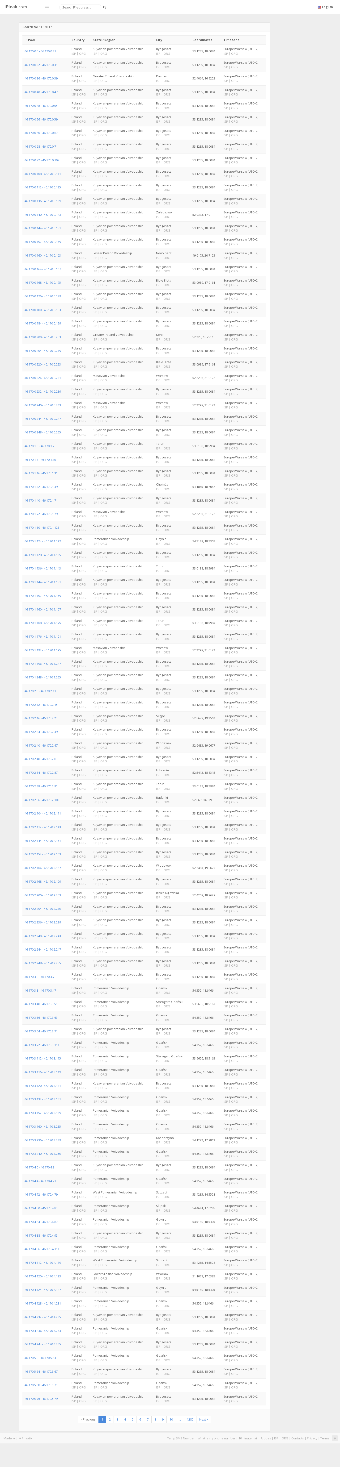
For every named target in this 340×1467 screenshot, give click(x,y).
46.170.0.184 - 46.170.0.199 (43, 323)
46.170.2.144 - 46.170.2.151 (43, 841)
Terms (324, 1438)
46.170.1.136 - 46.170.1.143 (43, 568)
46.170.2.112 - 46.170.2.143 (43, 827)
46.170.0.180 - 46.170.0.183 (43, 310)
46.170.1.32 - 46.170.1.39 (41, 487)
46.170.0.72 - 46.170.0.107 (42, 160)
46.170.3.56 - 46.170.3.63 (41, 1017)
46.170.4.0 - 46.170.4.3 (39, 1167)
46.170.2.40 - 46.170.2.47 (41, 745)
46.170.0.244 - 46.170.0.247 (43, 418)
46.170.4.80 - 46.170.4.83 (41, 1208)
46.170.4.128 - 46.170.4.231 (43, 1303)
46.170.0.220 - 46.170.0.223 (43, 364)
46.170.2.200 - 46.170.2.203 (43, 895)
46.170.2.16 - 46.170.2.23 (41, 718)
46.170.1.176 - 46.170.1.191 (43, 636)
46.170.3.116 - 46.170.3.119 (43, 1072)
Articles (266, 1438)
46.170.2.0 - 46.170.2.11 (40, 691)
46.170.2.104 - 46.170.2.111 (43, 813)
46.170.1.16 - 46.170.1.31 (41, 473)
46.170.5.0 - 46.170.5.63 (40, 1358)
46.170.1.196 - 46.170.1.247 (43, 663)
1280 (190, 1419)
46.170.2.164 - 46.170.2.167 (43, 868)
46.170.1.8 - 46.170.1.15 (40, 459)
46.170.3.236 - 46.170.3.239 (43, 1140)
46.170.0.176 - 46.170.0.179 (43, 296)
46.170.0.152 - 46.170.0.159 (43, 242)
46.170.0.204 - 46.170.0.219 (43, 351)
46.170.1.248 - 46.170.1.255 (43, 677)
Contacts (297, 1438)
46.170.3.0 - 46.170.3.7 (39, 977)
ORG (285, 1438)
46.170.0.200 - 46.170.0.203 (43, 337)
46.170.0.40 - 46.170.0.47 (41, 92)
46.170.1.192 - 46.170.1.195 (43, 650)
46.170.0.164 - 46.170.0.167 (43, 269)
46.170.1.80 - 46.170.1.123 (42, 527)
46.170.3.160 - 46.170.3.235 (43, 1126)
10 (171, 1419)
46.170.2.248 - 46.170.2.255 (43, 963)
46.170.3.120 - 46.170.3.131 (43, 1086)
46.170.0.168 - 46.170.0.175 (43, 282)
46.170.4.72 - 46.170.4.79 (41, 1194)
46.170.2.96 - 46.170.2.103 (42, 800)
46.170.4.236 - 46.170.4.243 (43, 1331)
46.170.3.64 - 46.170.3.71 (41, 1031)
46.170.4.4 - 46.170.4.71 (40, 1181)
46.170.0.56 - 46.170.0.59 (41, 119)
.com (15, 6)
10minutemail (248, 1438)
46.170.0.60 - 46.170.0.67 (41, 133)
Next (203, 1419)
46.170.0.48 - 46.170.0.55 (41, 106)
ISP (276, 1438)
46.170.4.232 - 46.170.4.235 (43, 1317)
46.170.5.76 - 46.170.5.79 (41, 1398)
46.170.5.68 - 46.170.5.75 (41, 1385)
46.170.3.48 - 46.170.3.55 (41, 1004)
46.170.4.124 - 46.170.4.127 (43, 1290)
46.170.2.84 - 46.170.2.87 (41, 772)
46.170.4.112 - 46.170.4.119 (43, 1262)
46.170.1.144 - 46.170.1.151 (43, 582)
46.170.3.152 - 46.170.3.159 (43, 1113)
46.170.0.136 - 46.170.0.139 (43, 201)
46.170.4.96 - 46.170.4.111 (42, 1249)
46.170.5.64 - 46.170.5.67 (41, 1371)
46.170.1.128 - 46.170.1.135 (43, 555)
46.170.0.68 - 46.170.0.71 (41, 146)
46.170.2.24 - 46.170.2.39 (41, 732)
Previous (88, 1419)
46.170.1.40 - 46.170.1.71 (41, 500)
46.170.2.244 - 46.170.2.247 (43, 949)
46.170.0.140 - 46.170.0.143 (43, 214)
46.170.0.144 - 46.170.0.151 (43, 228)
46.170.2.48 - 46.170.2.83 (41, 759)
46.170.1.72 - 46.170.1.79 (41, 514)
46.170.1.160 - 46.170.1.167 (43, 609)
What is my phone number (216, 1438)
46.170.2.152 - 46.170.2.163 (43, 854)
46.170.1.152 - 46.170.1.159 (43, 596)
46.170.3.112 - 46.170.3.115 (43, 1058)
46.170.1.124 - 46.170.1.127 (43, 541)
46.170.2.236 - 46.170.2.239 (43, 922)
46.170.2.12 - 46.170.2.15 (41, 704)
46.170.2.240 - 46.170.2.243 (43, 936)
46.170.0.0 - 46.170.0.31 (40, 51)
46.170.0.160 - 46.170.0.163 (43, 255)
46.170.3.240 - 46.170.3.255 (43, 1153)
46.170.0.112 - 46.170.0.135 (43, 187)
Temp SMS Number (181, 1438)
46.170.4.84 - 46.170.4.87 (41, 1222)
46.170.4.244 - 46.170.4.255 (43, 1344)
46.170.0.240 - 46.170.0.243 (43, 405)
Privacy (312, 1438)
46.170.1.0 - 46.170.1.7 (39, 446)
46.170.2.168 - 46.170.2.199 (43, 881)
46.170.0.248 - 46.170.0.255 (43, 432)
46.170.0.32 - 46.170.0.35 (41, 65)
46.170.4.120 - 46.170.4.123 (43, 1276)
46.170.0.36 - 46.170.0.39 (41, 78)
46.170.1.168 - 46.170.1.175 (43, 623)
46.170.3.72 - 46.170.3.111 (42, 1045)
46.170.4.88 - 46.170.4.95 (41, 1235)
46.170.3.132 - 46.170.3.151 (43, 1099)
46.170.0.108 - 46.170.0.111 (43, 174)
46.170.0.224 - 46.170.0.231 (43, 378)
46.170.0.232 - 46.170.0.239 (43, 391)
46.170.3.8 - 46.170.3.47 (40, 990)
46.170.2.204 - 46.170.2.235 (43, 908)
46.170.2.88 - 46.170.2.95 (41, 786)
